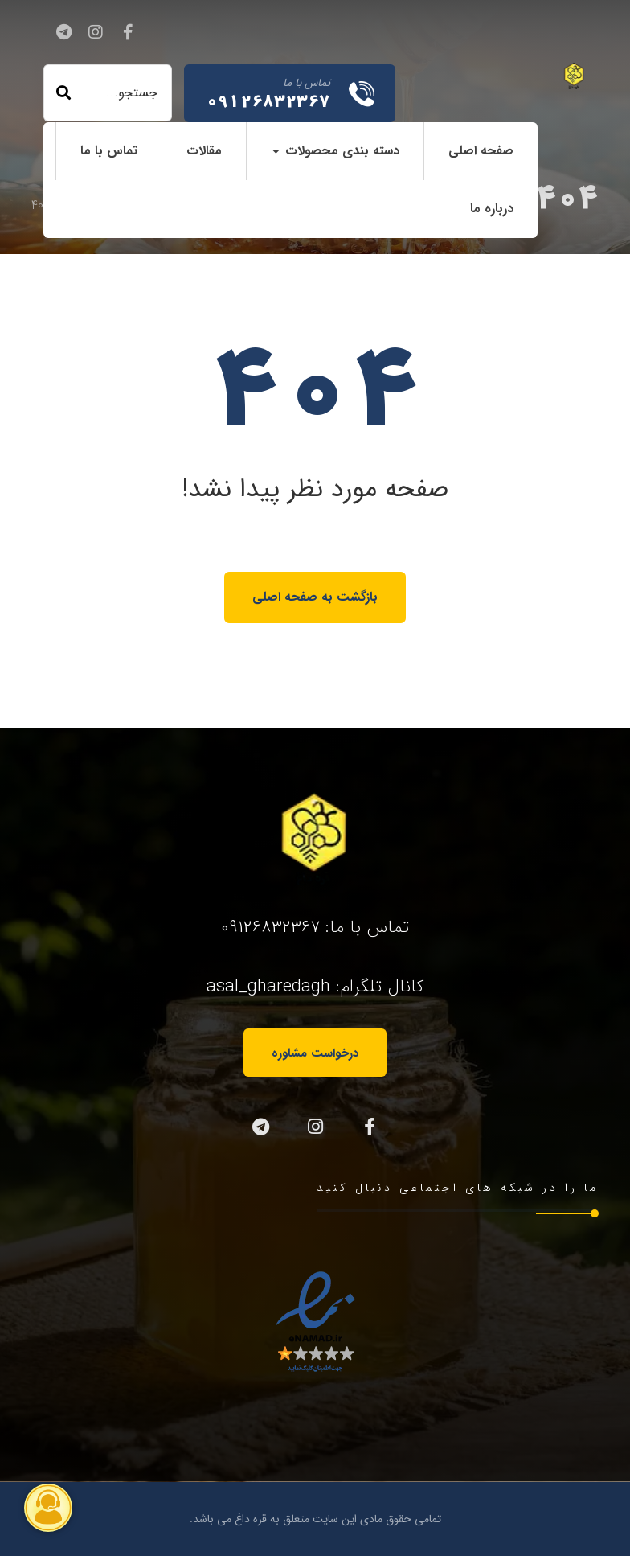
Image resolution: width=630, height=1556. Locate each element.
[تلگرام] (63, 32)
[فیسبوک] (128, 32)
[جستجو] (63, 93)
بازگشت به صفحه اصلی (315, 597)
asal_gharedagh (268, 986)
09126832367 (270, 927)
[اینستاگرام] (96, 32)
